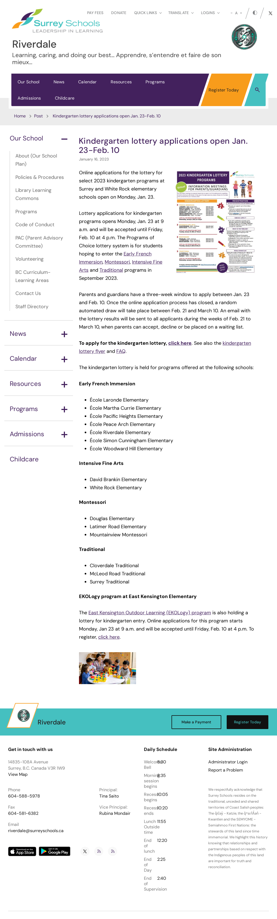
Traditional (111, 270)
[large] (241, 13)
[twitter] (270, 13)
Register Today (224, 90)
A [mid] (236, 13)
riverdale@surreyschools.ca (36, 830)
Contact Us (28, 293)
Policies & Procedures (39, 177)
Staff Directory (31, 306)
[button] (257, 90)
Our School (29, 82)
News (59, 82)
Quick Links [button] (148, 12)
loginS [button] (210, 12)
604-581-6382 (23, 813)
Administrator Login (228, 762)
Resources (121, 82)
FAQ (121, 351)
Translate (181, 12)
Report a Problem (225, 770)
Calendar (87, 82)
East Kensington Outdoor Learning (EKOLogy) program (149, 612)
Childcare (64, 98)
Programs (155, 82)
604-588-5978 (24, 796)
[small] (231, 13)
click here (109, 637)
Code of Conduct (34, 224)
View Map (18, 774)
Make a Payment (197, 722)
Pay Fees (95, 12)
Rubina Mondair (114, 813)
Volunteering (29, 259)
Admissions (29, 98)
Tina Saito (109, 796)
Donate (118, 12)
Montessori (117, 262)
